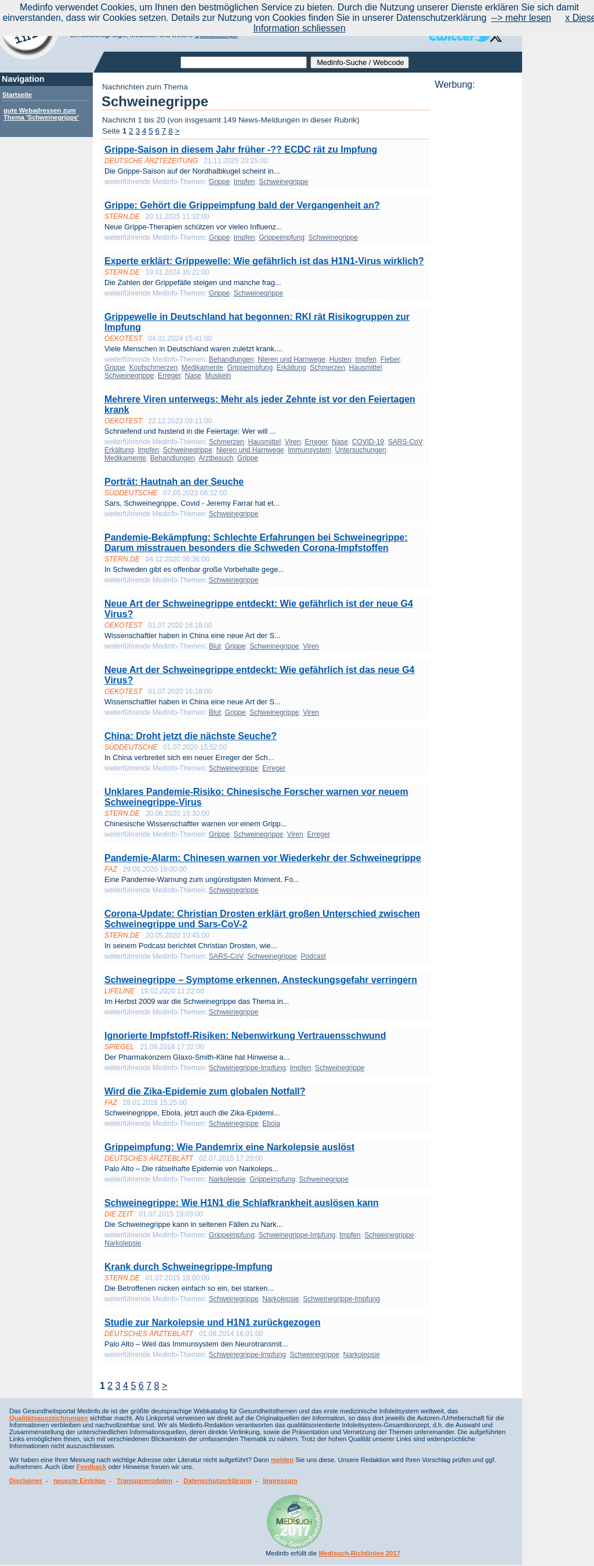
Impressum (280, 1480)
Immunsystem (309, 450)
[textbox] (243, 62)
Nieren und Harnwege (291, 359)
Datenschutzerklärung (217, 1480)
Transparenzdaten (144, 1480)
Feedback (92, 1466)
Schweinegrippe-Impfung (247, 1068)
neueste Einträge (79, 1480)
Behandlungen (231, 359)
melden (282, 1459)
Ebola (271, 1123)
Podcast (312, 956)
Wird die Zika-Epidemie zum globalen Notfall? (205, 1091)
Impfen (244, 182)
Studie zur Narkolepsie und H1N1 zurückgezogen (212, 1322)
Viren (293, 442)
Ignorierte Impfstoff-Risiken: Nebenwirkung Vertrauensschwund (245, 1036)
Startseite (17, 94)
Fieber (390, 359)
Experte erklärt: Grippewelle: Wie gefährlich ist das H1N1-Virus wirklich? (264, 261)
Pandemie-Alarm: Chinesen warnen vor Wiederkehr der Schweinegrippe (262, 858)
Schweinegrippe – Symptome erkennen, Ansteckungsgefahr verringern (260, 980)
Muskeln (218, 376)
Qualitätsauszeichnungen (48, 1417)
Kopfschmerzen (153, 367)
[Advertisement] (475, 264)
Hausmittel (365, 367)
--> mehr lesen (521, 18)
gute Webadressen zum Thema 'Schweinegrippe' (41, 114)
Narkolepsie (227, 1179)
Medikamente (202, 367)
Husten (340, 359)
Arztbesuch (215, 458)
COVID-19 (368, 442)
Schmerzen (327, 367)
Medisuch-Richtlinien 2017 (359, 1553)
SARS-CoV (405, 442)
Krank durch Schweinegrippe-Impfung (188, 1267)
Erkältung (291, 367)
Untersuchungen (360, 450)
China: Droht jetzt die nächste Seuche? (190, 736)
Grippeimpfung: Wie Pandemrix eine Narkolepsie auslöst (229, 1147)
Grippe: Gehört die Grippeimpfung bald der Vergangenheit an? (242, 205)
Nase (193, 376)
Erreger (169, 376)
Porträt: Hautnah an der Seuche (174, 482)
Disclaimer (25, 1480)
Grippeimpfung (282, 237)
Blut (215, 646)
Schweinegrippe (283, 182)
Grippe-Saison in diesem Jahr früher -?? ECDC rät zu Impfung (240, 149)
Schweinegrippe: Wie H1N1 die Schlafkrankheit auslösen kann (241, 1203)
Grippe (219, 182)
